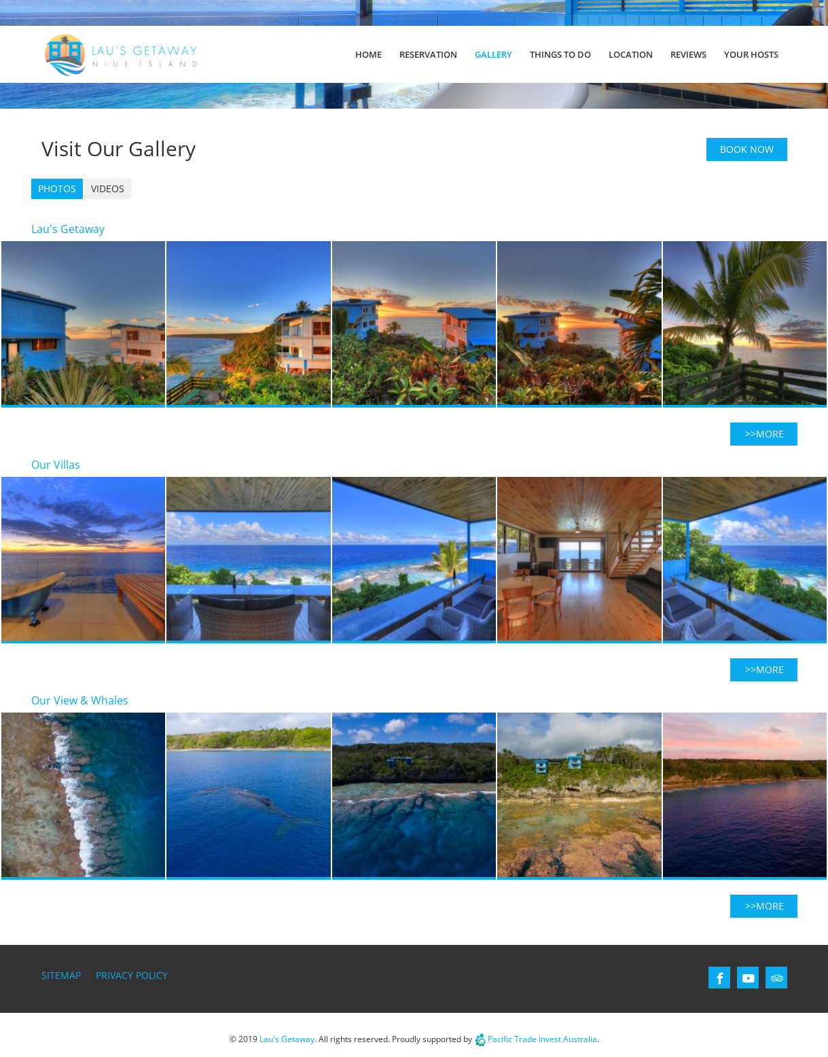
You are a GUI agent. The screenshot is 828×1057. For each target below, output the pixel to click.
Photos (57, 188)
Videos (107, 188)
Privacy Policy (132, 975)
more (770, 433)
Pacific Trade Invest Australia (542, 1039)
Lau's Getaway (286, 1039)
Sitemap (61, 975)
